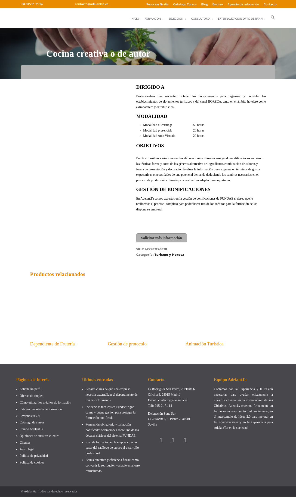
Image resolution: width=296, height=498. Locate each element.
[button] (273, 17)
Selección (176, 19)
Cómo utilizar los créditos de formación (45, 403)
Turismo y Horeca (169, 254)
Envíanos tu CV (30, 417)
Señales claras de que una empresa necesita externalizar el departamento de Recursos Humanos (112, 396)
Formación (153, 19)
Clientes (25, 443)
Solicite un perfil (30, 390)
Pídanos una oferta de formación (41, 410)
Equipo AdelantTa (31, 430)
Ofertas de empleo (31, 397)
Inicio (135, 19)
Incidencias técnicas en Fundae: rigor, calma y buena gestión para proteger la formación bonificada (111, 413)
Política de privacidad (34, 457)
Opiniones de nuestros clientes (39, 437)
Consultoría (200, 19)
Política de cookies (32, 464)
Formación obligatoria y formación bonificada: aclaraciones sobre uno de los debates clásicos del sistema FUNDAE (112, 431)
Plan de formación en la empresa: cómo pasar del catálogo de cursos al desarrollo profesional (112, 449)
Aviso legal (27, 450)
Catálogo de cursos (32, 424)
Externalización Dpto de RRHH (240, 19)
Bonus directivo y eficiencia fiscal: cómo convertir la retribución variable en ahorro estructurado (113, 466)
